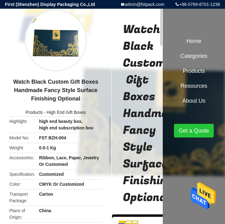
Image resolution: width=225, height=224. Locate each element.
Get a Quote (194, 131)
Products (34, 112)
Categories (193, 56)
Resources (193, 86)
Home (193, 41)
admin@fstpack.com (144, 4)
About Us (193, 101)
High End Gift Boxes (66, 112)
